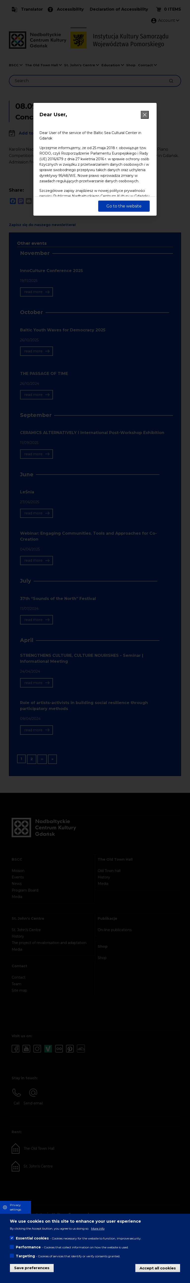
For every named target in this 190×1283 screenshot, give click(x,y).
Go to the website (124, 206)
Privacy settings (15, 1207)
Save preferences (31, 1267)
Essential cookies (32, 1238)
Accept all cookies (158, 1267)
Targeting (25, 1256)
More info (97, 1228)
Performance (28, 1247)
